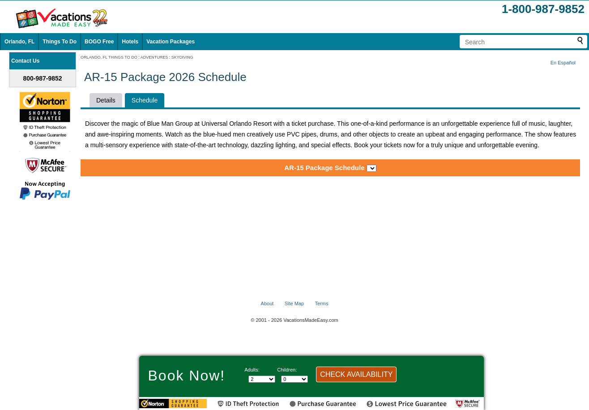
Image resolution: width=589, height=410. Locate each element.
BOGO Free (99, 41)
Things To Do (60, 41)
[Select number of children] (294, 379)
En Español (563, 62)
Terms (321, 303)
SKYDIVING (182, 57)
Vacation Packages (170, 41)
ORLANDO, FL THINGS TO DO (109, 57)
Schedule (145, 100)
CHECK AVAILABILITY (356, 374)
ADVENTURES (154, 57)
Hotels (130, 41)
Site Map (294, 303)
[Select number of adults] (261, 379)
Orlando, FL (19, 41)
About (267, 303)
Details (105, 100)
